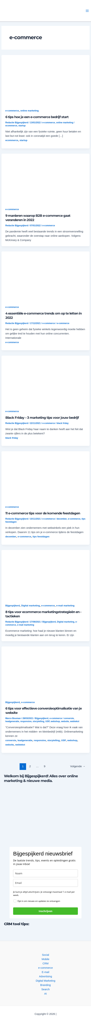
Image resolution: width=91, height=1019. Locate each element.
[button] (33, 11)
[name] (45, 873)
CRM (45, 963)
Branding (45, 985)
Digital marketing (30, 605)
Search (45, 989)
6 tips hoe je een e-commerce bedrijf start (37, 117)
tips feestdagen (41, 536)
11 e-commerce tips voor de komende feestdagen (42, 513)
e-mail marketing (65, 605)
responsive (26, 721)
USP (47, 721)
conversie (69, 718)
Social (45, 954)
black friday (63, 423)
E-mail (45, 972)
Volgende (77, 766)
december (62, 519)
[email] (45, 883)
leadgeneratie (12, 721)
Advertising (45, 976)
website (65, 721)
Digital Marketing (45, 980)
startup (22, 125)
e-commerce (12, 110)
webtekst (74, 721)
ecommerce (11, 125)
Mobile (45, 959)
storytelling (38, 721)
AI (45, 993)
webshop (55, 721)
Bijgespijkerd (12, 605)
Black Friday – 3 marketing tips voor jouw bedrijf (42, 418)
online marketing (29, 110)
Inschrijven (45, 911)
